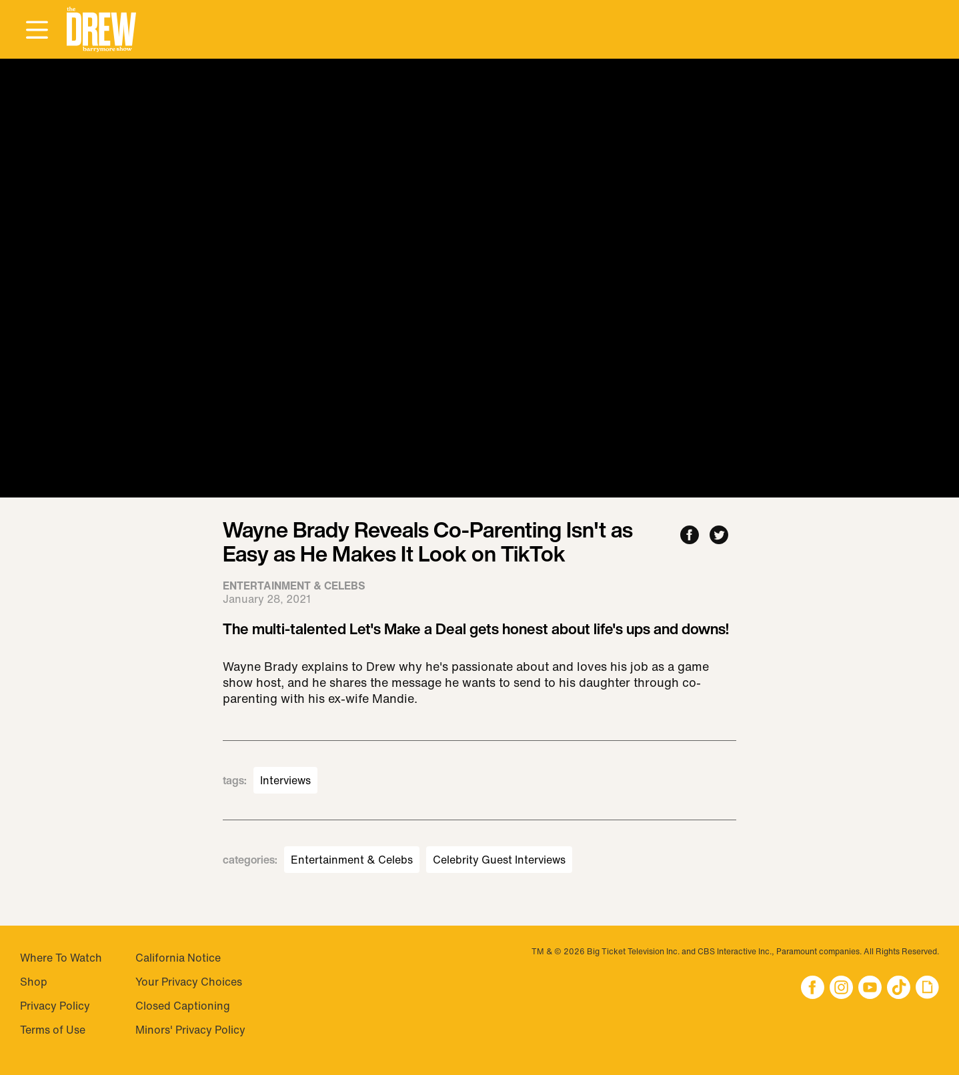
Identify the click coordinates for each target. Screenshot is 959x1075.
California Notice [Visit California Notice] (178, 958)
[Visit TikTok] (898, 989)
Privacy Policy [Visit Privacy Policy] (55, 1006)
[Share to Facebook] (689, 536)
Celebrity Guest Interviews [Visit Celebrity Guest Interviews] (499, 859)
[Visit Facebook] (812, 989)
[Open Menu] (36, 30)
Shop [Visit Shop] (33, 982)
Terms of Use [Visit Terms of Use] (52, 1030)
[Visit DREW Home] (101, 29)
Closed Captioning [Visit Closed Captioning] (182, 1006)
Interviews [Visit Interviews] (285, 780)
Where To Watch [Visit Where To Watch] (61, 958)
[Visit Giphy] (927, 989)
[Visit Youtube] (870, 989)
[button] (101, 29)
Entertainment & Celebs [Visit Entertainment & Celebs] (352, 859)
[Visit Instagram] (841, 989)
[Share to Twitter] (719, 536)
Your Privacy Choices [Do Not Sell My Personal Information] (188, 982)
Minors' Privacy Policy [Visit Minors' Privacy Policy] (190, 1030)
